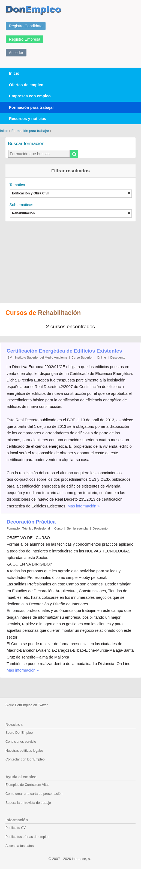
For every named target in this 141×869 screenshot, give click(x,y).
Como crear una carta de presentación (33, 794)
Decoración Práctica (31, 522)
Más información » (84, 506)
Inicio (14, 73)
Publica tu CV (15, 828)
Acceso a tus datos (19, 846)
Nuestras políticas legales (24, 751)
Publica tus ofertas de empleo (27, 837)
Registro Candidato (26, 26)
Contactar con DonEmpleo (25, 759)
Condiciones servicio (20, 742)
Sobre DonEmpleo (19, 733)
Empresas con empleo (30, 96)
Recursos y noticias (27, 118)
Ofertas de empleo (26, 85)
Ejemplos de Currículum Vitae (27, 785)
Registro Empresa (24, 39)
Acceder (16, 52)
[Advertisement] (70, 259)
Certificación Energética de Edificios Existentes (64, 351)
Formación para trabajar (31, 107)
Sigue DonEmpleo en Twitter (26, 705)
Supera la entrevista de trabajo (28, 803)
